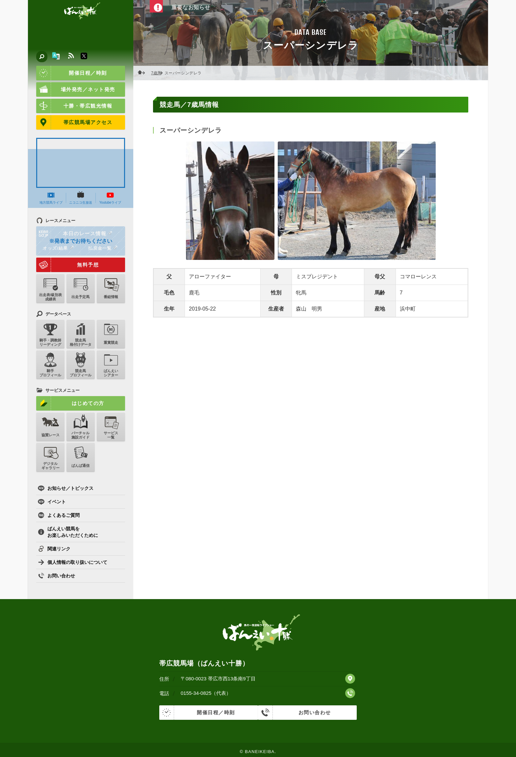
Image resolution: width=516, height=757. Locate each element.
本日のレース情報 (74, 233)
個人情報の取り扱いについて (72, 562)
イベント (52, 501)
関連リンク (54, 548)
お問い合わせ (56, 575)
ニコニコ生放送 (80, 197)
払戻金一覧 (102, 248)
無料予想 (67, 265)
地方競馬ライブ (51, 197)
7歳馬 (158, 73)
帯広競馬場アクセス (74, 122)
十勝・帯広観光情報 (74, 106)
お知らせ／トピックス (65, 488)
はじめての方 (70, 403)
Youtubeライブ (110, 197)
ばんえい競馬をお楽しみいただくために (68, 532)
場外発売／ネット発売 (75, 89)
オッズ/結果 (58, 248)
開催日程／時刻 (71, 73)
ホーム (143, 73)
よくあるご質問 (59, 515)
